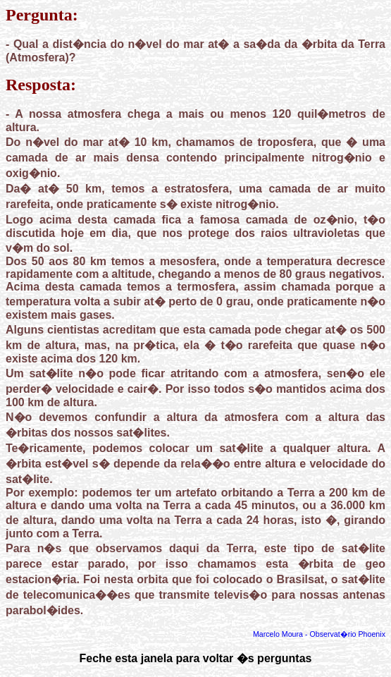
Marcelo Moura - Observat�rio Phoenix (319, 634)
